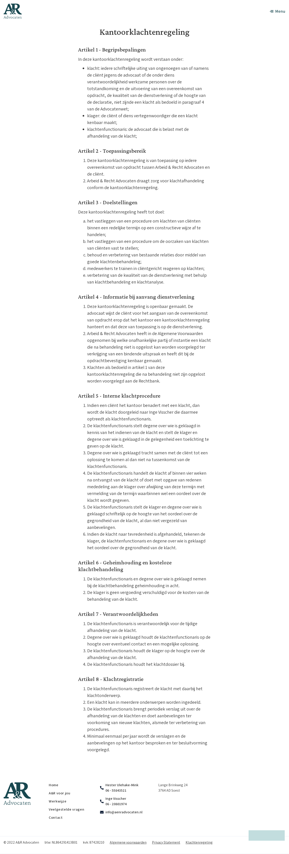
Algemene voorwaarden (128, 842)
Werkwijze (58, 801)
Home (53, 785)
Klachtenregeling (199, 842)
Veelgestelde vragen (66, 809)
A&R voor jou (59, 793)
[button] (275, 11)
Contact (56, 817)
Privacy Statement (166, 842)
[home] (13, 11)
